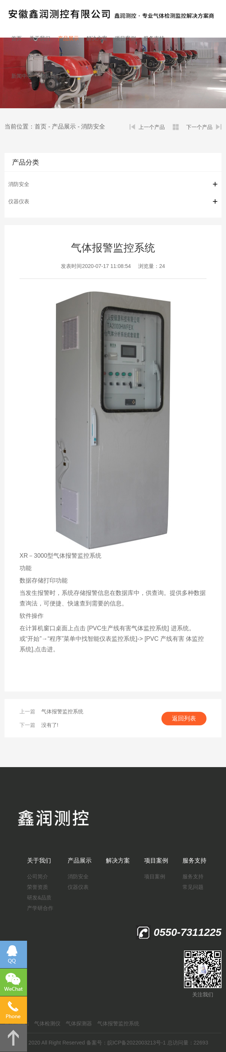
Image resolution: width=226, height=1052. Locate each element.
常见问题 (192, 887)
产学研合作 (40, 908)
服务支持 (153, 38)
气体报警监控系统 (62, 712)
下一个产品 (199, 127)
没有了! (50, 725)
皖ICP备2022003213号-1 (136, 1043)
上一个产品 (152, 127)
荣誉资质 (37, 887)
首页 (16, 38)
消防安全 (93, 126)
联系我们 (50, 76)
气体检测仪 (47, 1023)
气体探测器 (79, 1023)
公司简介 (37, 876)
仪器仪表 (18, 202)
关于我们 (39, 38)
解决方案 (96, 38)
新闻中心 (21, 76)
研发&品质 (39, 898)
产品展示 (68, 38)
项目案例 (125, 38)
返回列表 (184, 719)
